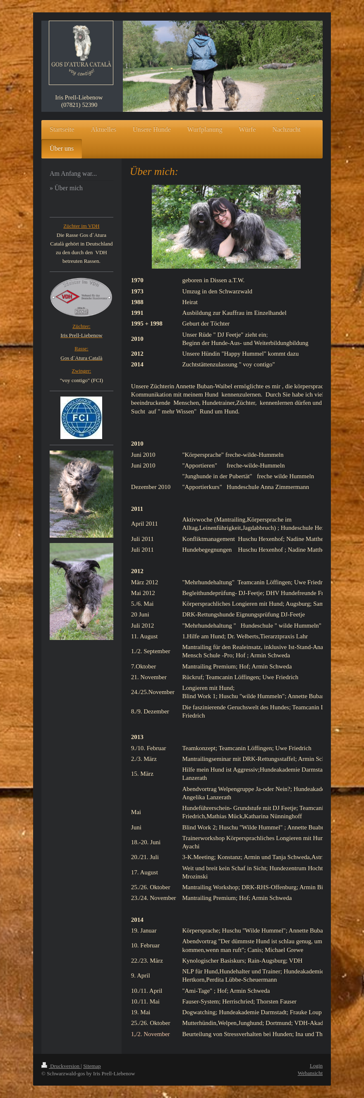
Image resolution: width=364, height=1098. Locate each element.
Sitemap (92, 1066)
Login (316, 1066)
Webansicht (310, 1073)
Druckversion (61, 1066)
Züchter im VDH (81, 226)
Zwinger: (81, 371)
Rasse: (81, 349)
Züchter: (81, 326)
